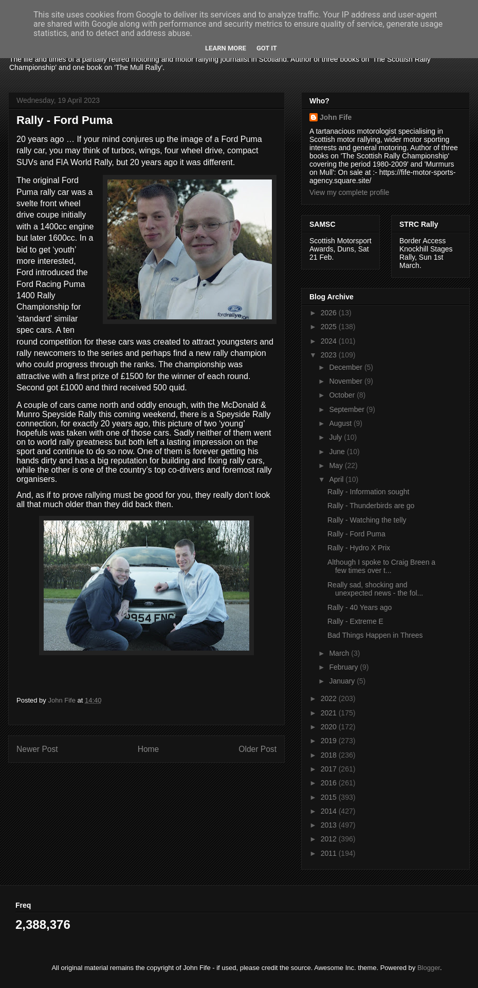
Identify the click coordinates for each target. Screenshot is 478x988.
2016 (330, 783)
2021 (330, 713)
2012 (330, 839)
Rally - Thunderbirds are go (370, 505)
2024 (330, 341)
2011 (330, 853)
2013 (330, 825)
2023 (330, 355)
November (346, 381)
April (337, 479)
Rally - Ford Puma (356, 534)
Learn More (225, 48)
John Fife (336, 117)
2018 (330, 755)
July (336, 437)
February (344, 667)
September (347, 409)
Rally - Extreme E (355, 621)
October (343, 395)
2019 (330, 740)
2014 (330, 811)
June (337, 451)
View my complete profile (349, 192)
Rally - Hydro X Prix (358, 548)
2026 (330, 313)
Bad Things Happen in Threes (375, 635)
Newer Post (37, 749)
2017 (330, 769)
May (336, 465)
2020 (330, 727)
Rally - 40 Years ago (359, 607)
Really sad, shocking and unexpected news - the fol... (375, 589)
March (340, 653)
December (346, 367)
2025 (330, 326)
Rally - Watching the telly (367, 520)
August (341, 423)
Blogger (428, 968)
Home (148, 749)
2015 (330, 797)
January (343, 681)
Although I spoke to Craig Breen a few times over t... (381, 566)
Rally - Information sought (368, 492)
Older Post (257, 749)
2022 (330, 698)
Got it (266, 48)
